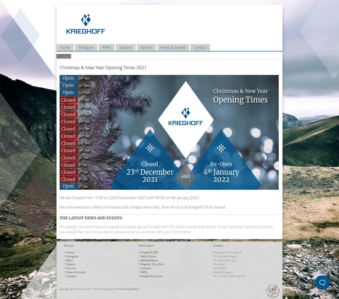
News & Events (173, 47)
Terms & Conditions (128, 289)
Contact (200, 47)
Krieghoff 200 (149, 252)
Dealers (125, 47)
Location (146, 268)
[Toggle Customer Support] (322, 283)
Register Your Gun (152, 264)
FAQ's (144, 272)
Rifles (106, 47)
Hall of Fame (149, 256)
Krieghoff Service (151, 276)
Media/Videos (149, 260)
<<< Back (64, 56)
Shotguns (86, 47)
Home (65, 47)
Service (146, 47)
